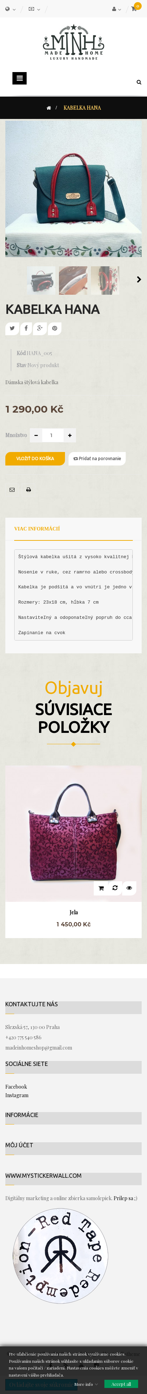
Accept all (121, 1384)
